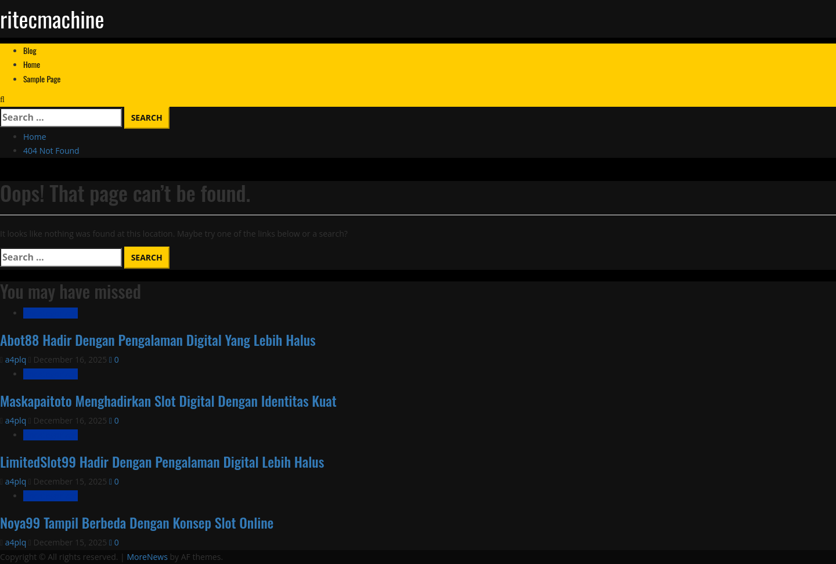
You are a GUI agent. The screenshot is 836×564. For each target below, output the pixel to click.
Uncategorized (50, 313)
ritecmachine (52, 18)
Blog (30, 50)
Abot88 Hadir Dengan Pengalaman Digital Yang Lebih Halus (158, 339)
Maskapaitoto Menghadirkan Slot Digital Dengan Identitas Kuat (168, 400)
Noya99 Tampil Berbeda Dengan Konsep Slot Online (136, 522)
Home (31, 64)
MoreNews (147, 556)
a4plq (16, 359)
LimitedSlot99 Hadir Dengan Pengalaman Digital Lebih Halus (162, 461)
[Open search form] (2, 98)
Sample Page (42, 79)
